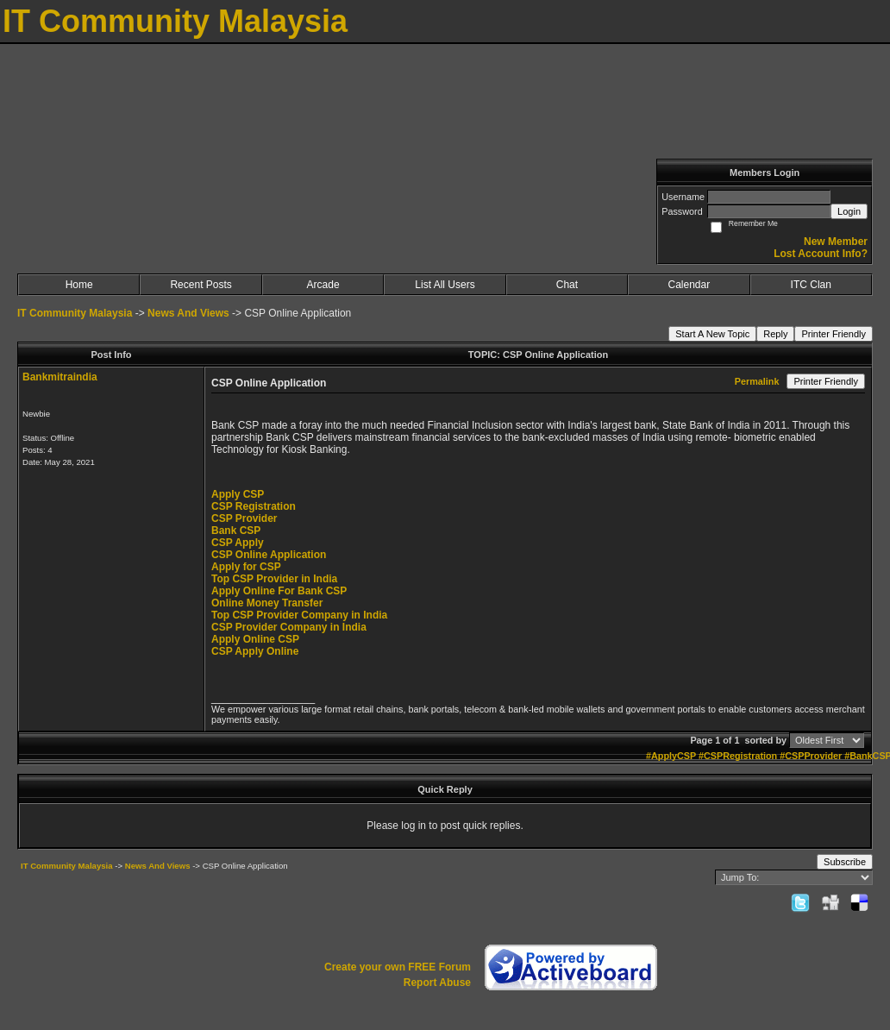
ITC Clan (811, 285)
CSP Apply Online (254, 651)
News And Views (188, 313)
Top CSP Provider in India (274, 579)
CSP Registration (253, 506)
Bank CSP (235, 530)
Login (849, 211)
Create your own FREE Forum (397, 967)
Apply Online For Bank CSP (279, 591)
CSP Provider (244, 518)
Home (79, 285)
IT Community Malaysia (74, 313)
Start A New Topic (712, 334)
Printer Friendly (833, 334)
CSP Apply (237, 543)
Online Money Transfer (267, 603)
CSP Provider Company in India (289, 627)
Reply (775, 334)
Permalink (757, 381)
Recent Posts (200, 285)
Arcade (323, 285)
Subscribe (845, 862)
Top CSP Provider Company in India (299, 615)
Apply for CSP (246, 567)
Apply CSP (237, 494)
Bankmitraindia (59, 377)
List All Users (444, 285)
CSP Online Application (268, 555)
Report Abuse (437, 983)
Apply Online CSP (255, 639)
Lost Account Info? (821, 254)
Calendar (689, 285)
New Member (836, 242)
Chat (567, 285)
